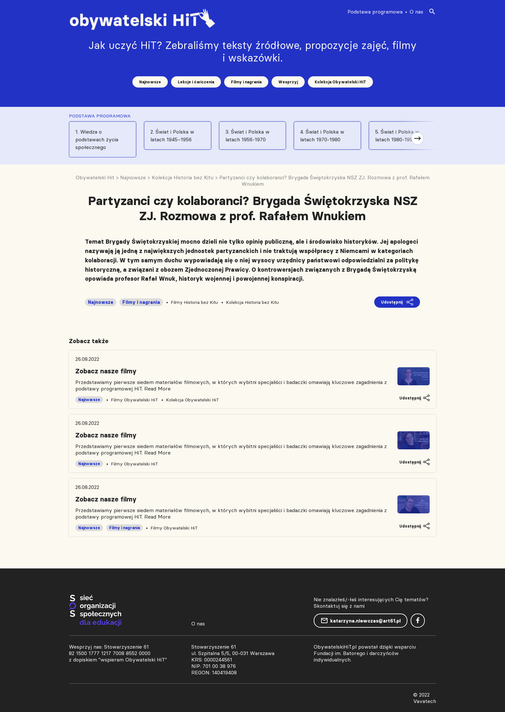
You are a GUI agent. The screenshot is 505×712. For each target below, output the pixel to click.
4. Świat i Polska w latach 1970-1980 (322, 135)
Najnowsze (150, 82)
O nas (416, 11)
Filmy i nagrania (246, 82)
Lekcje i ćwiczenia (196, 82)
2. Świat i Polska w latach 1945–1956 (172, 135)
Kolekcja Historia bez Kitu (252, 302)
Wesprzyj (288, 82)
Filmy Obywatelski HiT (134, 400)
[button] (417, 138)
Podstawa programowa (375, 11)
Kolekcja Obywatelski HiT (340, 82)
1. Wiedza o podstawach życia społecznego (96, 139)
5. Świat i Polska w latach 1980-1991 (397, 135)
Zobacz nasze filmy (106, 371)
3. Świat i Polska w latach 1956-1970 (247, 135)
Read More (157, 388)
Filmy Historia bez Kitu (194, 302)
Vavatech (424, 701)
